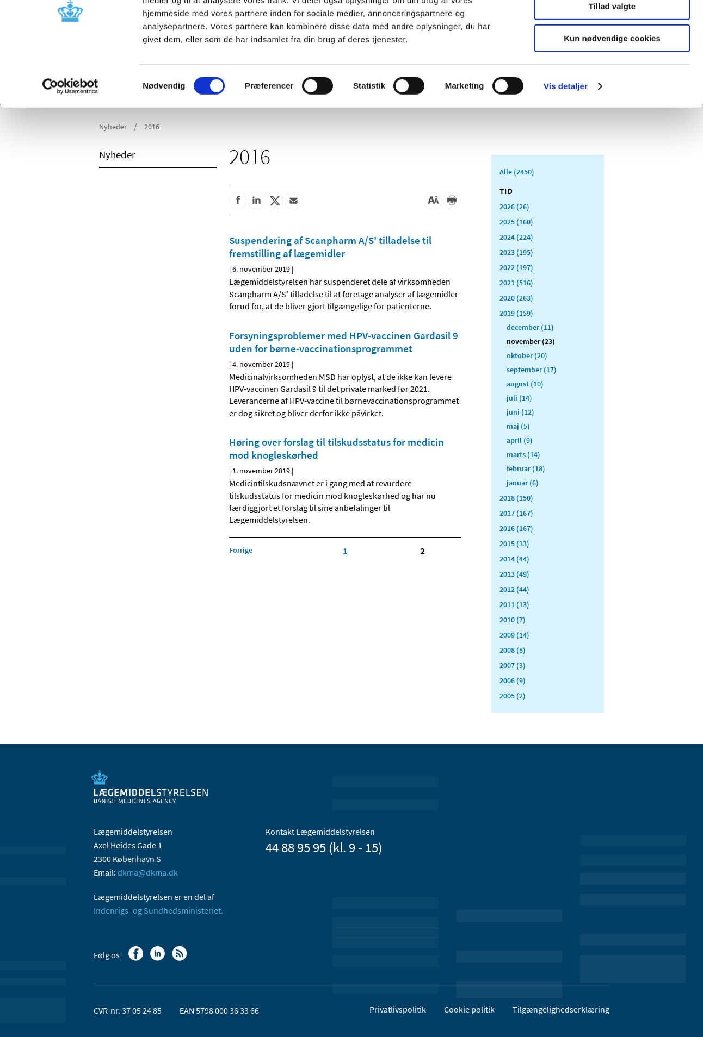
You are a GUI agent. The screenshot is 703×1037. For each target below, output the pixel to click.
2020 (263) (516, 298)
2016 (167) (516, 528)
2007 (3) (512, 665)
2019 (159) (516, 313)
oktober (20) (527, 355)
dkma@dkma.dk (148, 872)
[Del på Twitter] (274, 200)
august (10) (525, 384)
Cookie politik (469, 1009)
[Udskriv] (451, 200)
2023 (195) (516, 252)
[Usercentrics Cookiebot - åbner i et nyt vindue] (70, 138)
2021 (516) (516, 283)
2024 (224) (516, 237)
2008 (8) (512, 650)
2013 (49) (514, 574)
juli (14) (519, 398)
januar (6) (523, 483)
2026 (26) (514, 206)
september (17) (532, 369)
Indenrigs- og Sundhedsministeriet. (158, 910)
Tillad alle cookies (612, 27)
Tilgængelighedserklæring (561, 1009)
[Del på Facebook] (237, 200)
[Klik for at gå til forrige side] (240, 550)
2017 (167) (516, 513)
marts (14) (523, 454)
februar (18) (526, 468)
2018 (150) (516, 498)
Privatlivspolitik (397, 1009)
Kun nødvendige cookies (612, 90)
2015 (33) (514, 543)
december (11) (530, 327)
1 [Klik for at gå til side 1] (345, 551)
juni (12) (520, 412)
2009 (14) (514, 635)
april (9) (520, 440)
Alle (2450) (516, 172)
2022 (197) (516, 267)
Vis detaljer (566, 138)
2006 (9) (512, 680)
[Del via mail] (293, 200)
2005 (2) (512, 696)
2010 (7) (512, 619)
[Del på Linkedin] (256, 200)
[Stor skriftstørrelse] (433, 200)
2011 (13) (514, 604)
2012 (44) (514, 589)
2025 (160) (516, 222)
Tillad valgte (612, 59)
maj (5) (518, 426)
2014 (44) (514, 559)
